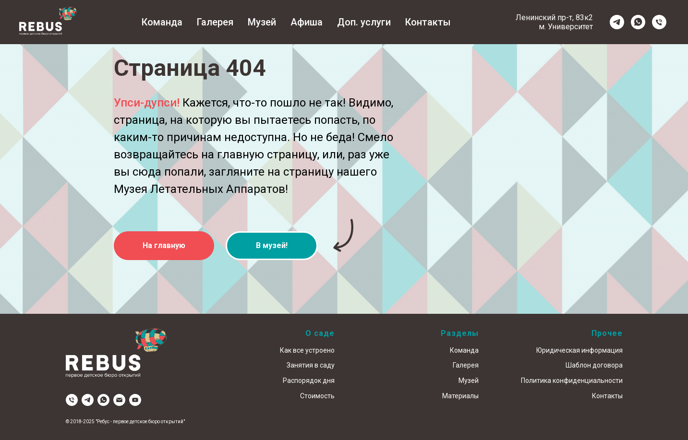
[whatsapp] (638, 22)
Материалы (460, 396)
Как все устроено (307, 350)
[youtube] (135, 400)
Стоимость (317, 396)
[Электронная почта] (119, 400)
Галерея (215, 22)
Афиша (306, 22)
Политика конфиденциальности (572, 380)
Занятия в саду (311, 365)
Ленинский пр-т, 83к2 (554, 17)
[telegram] (617, 22)
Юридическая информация (579, 350)
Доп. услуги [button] (364, 22)
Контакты (428, 22)
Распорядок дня (309, 380)
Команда (162, 22)
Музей (262, 22)
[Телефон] (659, 22)
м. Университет (566, 26)
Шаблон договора (594, 365)
